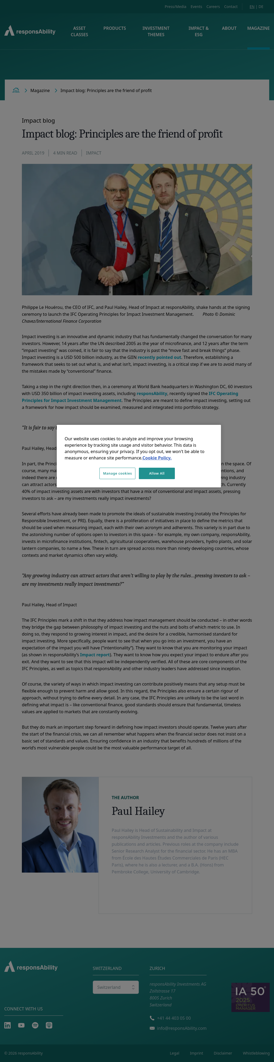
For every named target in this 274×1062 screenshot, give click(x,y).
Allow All (156, 473)
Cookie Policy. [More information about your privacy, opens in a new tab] (156, 458)
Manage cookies (117, 473)
